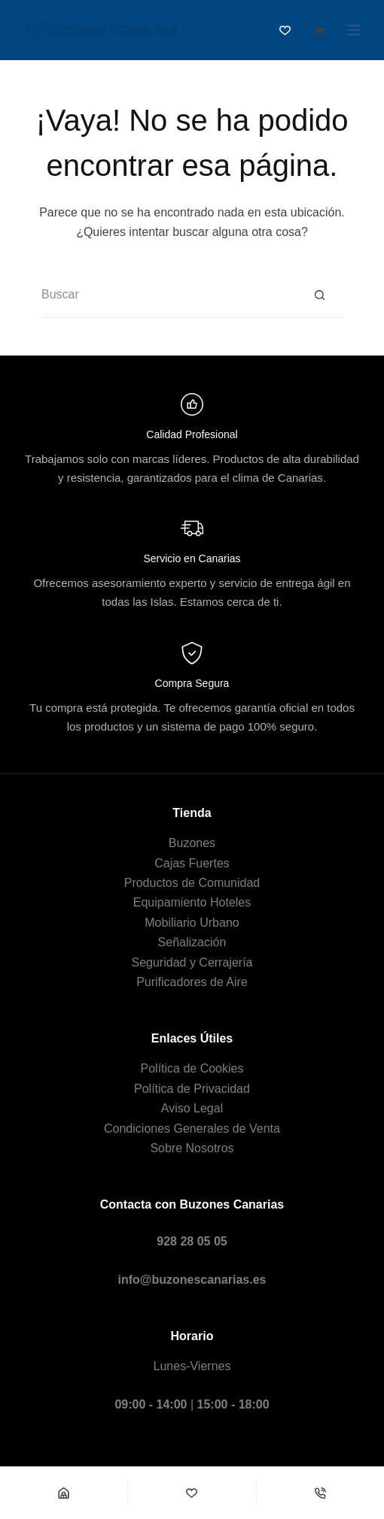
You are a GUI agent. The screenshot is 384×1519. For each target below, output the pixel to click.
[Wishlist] (191, 1493)
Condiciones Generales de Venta (192, 1128)
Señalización (192, 942)
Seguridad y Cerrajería (192, 962)
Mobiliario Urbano (192, 922)
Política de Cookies (192, 1068)
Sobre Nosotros (191, 1148)
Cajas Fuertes (192, 863)
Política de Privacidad (192, 1088)
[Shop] (63, 1493)
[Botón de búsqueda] (320, 295)
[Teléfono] (320, 1493)
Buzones (192, 843)
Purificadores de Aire (192, 982)
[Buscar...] (169, 295)
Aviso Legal (192, 1108)
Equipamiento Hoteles (192, 902)
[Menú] (354, 30)
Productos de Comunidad (192, 882)
